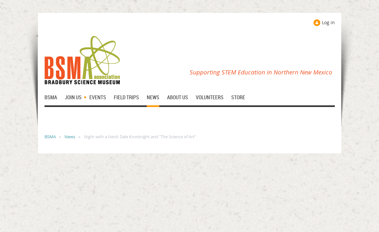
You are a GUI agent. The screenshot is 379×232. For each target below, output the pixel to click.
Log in (328, 22)
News (70, 137)
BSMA (50, 137)
